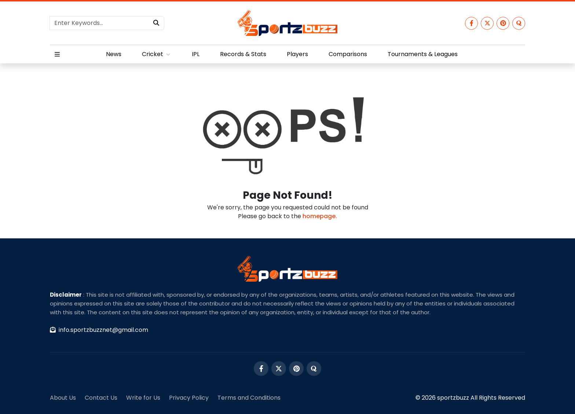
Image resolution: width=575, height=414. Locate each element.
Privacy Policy (189, 397)
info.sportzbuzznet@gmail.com (99, 330)
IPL (195, 54)
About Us (63, 397)
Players (297, 54)
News (113, 54)
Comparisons (348, 54)
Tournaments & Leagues (423, 54)
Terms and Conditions (249, 397)
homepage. (320, 216)
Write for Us (143, 397)
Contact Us (101, 397)
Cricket (156, 54)
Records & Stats (243, 54)
